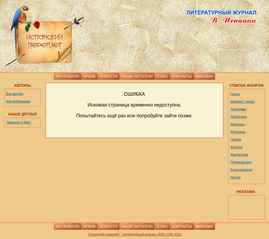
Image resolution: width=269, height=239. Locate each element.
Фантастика (239, 155)
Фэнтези (236, 147)
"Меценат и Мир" (18, 122)
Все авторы (14, 94)
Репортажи (238, 117)
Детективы (238, 109)
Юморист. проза (242, 102)
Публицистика (241, 162)
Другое (235, 177)
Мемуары (237, 124)
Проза (235, 94)
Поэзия (235, 139)
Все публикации (18, 101)
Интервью (238, 132)
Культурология (241, 170)
